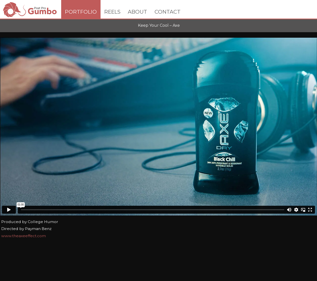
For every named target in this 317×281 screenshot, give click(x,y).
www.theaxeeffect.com (23, 235)
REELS (112, 12)
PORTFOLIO (81, 12)
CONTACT (168, 12)
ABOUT (137, 12)
